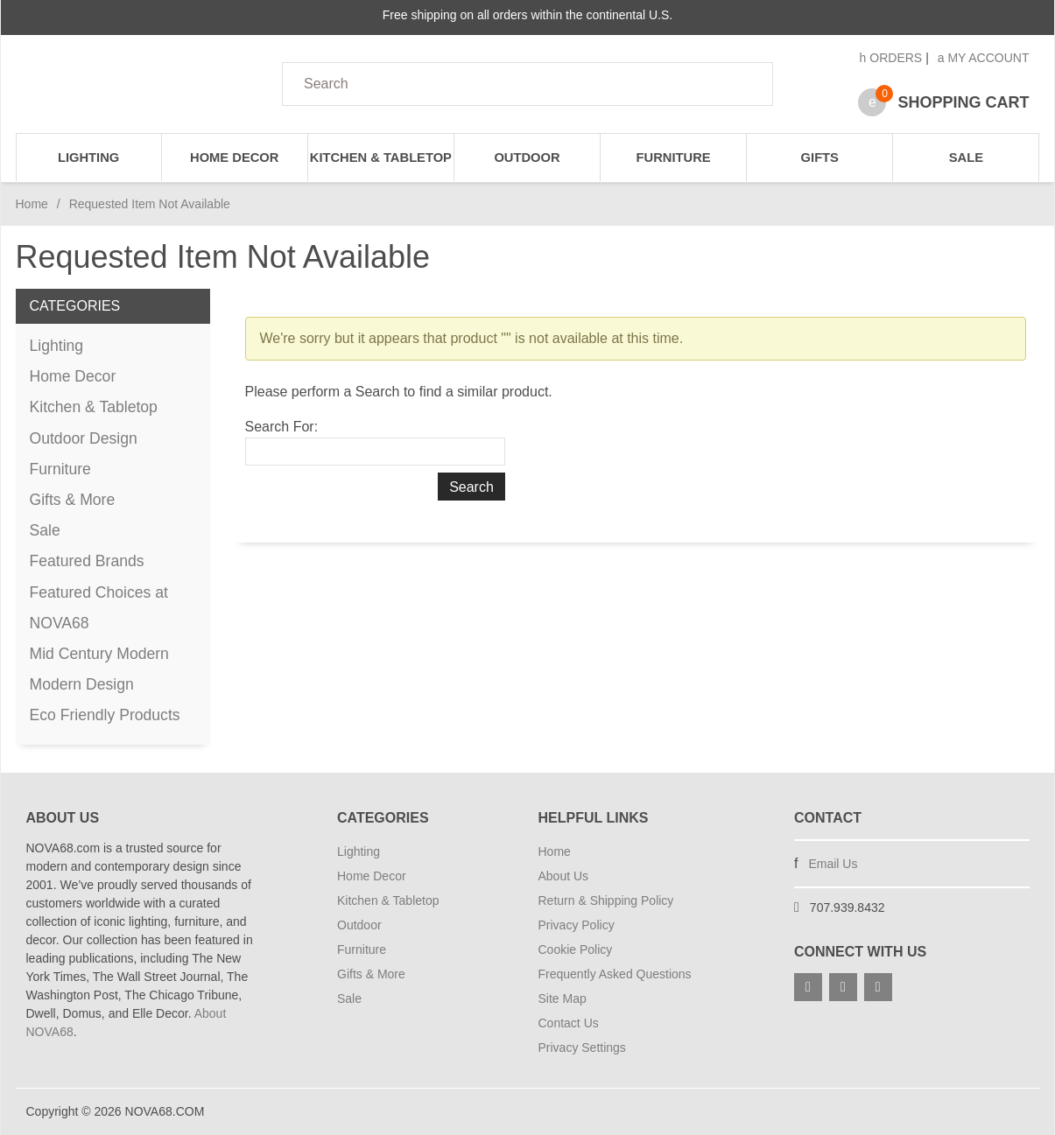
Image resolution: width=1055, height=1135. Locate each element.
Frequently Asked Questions (615, 974)
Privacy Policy (576, 925)
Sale (966, 158)
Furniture (674, 158)
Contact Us (568, 1023)
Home (32, 204)
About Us (563, 876)
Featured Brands (87, 561)
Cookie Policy (575, 949)
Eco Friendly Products (105, 715)
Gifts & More (73, 499)
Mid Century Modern (99, 653)
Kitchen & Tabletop (381, 158)
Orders (891, 58)
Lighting (88, 158)
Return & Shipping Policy (606, 900)
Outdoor (526, 158)
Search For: (282, 426)
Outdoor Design (83, 438)
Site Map (562, 998)
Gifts (820, 158)
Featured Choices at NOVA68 (99, 608)
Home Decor (234, 158)
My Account (984, 58)
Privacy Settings (582, 1047)
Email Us (832, 864)
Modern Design (82, 684)
